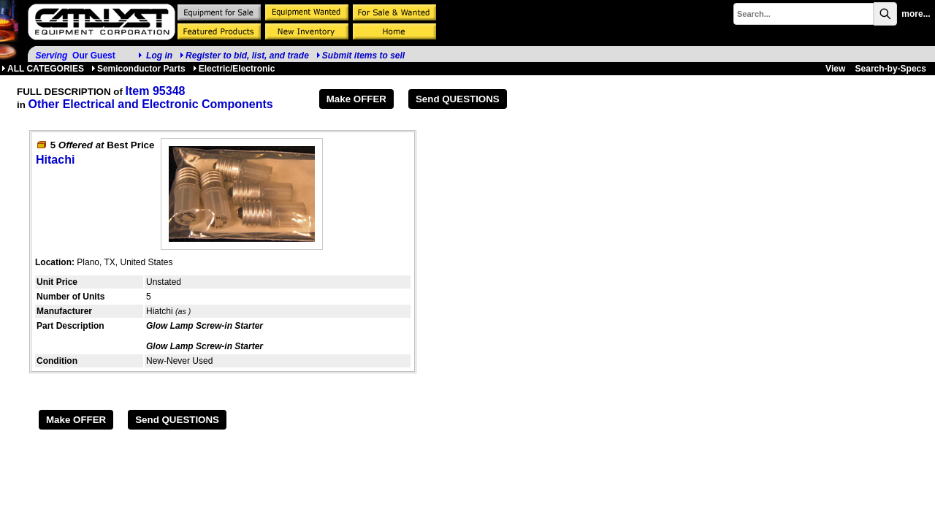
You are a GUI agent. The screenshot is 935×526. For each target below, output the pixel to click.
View (835, 69)
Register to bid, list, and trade (247, 55)
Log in (159, 55)
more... (915, 14)
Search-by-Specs (890, 69)
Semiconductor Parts (138, 69)
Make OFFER (356, 99)
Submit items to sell (360, 55)
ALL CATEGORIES (42, 69)
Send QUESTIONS (458, 99)
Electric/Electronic (234, 69)
